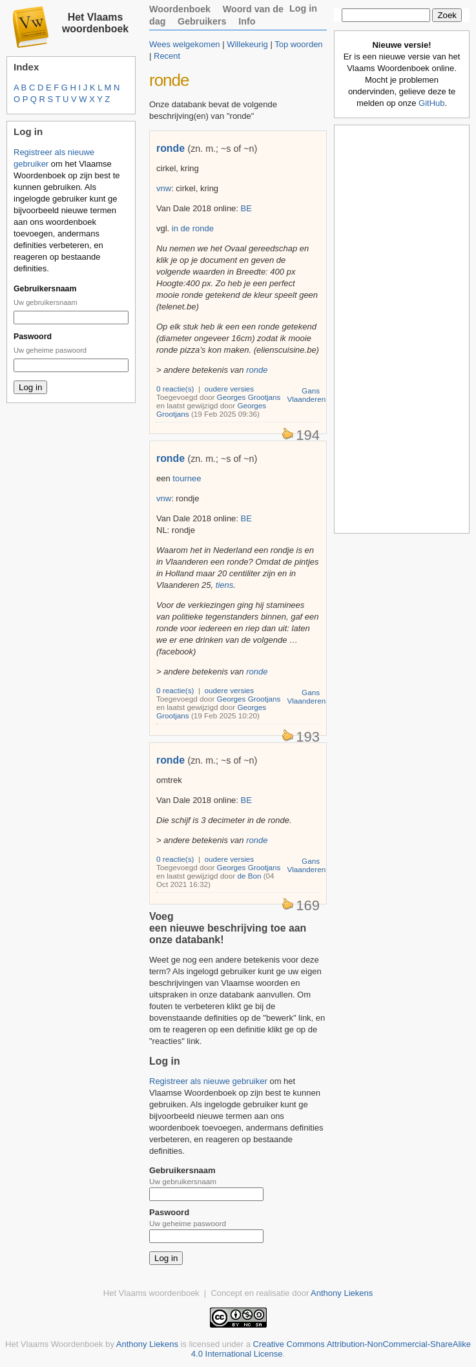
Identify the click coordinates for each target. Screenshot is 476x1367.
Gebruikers (202, 21)
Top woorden (298, 44)
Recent (167, 56)
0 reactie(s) (175, 388)
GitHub (431, 103)
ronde (170, 148)
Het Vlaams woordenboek (95, 23)
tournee (186, 478)
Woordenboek (180, 9)
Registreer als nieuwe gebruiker (208, 1081)
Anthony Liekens (342, 1293)
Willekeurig (247, 44)
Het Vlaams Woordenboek (54, 1344)
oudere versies (229, 388)
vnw (163, 188)
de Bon (249, 875)
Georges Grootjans (249, 397)
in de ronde (193, 228)
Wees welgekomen (184, 44)
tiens (224, 585)
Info (246, 21)
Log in (303, 8)
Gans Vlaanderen (306, 394)
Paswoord (33, 336)
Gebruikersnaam (45, 288)
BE (246, 208)
